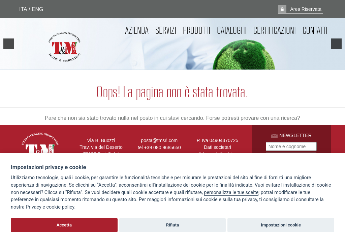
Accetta (64, 224)
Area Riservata (299, 9)
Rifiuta (172, 224)
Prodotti (196, 30)
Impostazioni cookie (281, 224)
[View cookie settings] (231, 193)
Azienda (137, 30)
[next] (336, 43)
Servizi (165, 30)
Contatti (315, 30)
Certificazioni (274, 30)
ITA (23, 9)
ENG (37, 9)
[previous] (8, 43)
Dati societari (217, 147)
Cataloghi (232, 30)
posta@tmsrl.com (159, 140)
